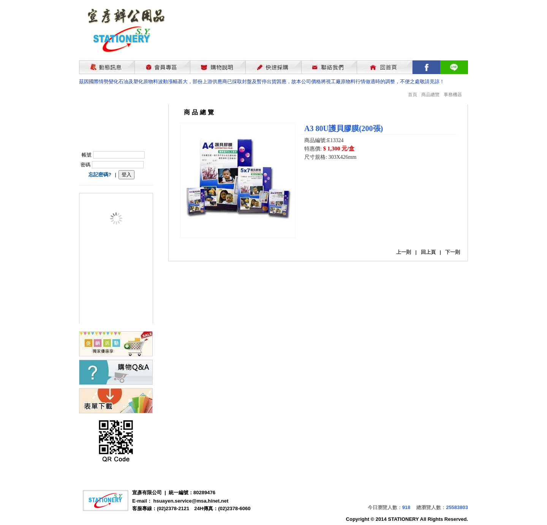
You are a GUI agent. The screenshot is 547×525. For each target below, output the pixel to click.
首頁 (412, 94)
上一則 (403, 252)
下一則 (452, 252)
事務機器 (453, 94)
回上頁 (428, 252)
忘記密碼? (100, 174)
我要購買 (324, 177)
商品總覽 (430, 94)
